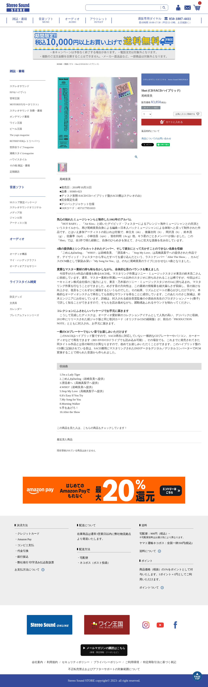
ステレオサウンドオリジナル (25, 207)
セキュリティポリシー (76, 662)
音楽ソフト (68, 64)
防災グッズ (16, 297)
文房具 (13, 303)
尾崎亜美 (146, 95)
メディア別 (16, 212)
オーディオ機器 (18, 254)
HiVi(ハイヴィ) (18, 92)
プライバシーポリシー (107, 662)
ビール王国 (16, 129)
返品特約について (150, 131)
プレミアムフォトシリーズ (24, 315)
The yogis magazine (19, 135)
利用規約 (52, 662)
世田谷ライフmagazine (22, 147)
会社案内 (37, 662)
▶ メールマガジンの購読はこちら (104, 650)
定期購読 (15, 171)
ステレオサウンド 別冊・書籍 (26, 110)
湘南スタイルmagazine (22, 153)
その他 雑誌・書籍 (20, 165)
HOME (59, 64)
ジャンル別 (16, 217)
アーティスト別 (18, 223)
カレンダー (16, 309)
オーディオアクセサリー (23, 266)
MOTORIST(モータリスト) (24, 104)
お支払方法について (27, 569)
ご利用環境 (132, 662)
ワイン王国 (16, 123)
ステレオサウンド (19, 86)
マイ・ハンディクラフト (23, 260)
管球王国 (15, 98)
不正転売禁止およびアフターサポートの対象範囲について (104, 669)
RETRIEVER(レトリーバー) (24, 141)
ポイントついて (149, 587)
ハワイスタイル (18, 159)
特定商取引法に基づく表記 (159, 662)
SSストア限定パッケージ (23, 202)
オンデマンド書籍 (19, 116)
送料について (147, 551)
